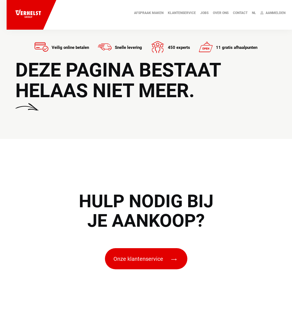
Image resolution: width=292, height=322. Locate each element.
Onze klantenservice (145, 259)
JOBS (204, 13)
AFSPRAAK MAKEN (148, 13)
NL (254, 13)
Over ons (221, 13)
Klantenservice (182, 13)
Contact (240, 13)
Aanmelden (272, 13)
